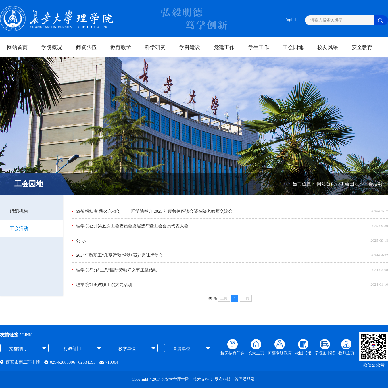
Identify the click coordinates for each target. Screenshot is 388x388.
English (290, 19)
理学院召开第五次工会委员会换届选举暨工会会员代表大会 (132, 226)
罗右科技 (223, 379)
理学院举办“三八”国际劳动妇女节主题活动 (116, 270)
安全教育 (362, 47)
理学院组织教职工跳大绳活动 (104, 284)
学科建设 (189, 47)
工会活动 (19, 228)
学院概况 (51, 47)
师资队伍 (86, 47)
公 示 (81, 240)
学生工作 (258, 47)
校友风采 (327, 47)
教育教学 (120, 47)
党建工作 (224, 47)
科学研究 (155, 47)
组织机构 (19, 211)
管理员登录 (245, 379)
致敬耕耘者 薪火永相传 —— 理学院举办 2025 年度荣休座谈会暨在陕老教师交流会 (154, 211)
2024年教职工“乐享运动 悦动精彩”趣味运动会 (119, 255)
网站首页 (17, 47)
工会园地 (293, 47)
